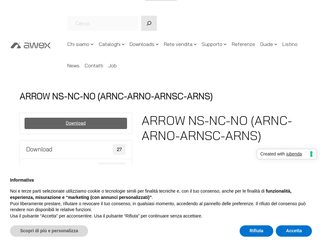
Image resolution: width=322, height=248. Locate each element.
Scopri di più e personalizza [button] (49, 230)
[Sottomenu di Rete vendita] (195, 44)
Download (76, 123)
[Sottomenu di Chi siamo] (92, 44)
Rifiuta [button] (257, 230)
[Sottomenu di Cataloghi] (123, 44)
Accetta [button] (294, 230)
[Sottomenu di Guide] (275, 44)
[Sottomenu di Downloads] (157, 44)
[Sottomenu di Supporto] (225, 44)
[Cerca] (149, 23)
